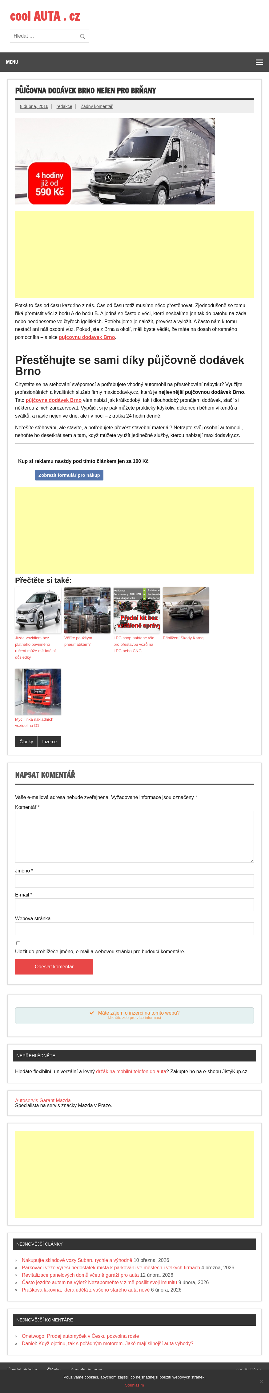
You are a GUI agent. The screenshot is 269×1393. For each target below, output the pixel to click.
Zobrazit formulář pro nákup (69, 475)
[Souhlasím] (261, 1381)
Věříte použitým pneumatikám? (78, 641)
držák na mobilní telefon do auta (131, 1072)
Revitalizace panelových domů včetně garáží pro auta (80, 1276)
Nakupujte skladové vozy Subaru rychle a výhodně (77, 1261)
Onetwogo (33, 1337)
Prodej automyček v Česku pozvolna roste (93, 1337)
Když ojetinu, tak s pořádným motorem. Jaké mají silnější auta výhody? (115, 1344)
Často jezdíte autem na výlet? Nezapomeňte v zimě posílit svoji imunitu (99, 1283)
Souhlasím (134, 1385)
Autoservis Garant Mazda (43, 1101)
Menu (12, 62)
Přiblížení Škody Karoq (183, 638)
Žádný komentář (97, 106)
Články (26, 741)
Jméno (24, 870)
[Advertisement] (135, 254)
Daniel (29, 1344)
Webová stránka (32, 918)
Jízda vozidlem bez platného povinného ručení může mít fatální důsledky (35, 647)
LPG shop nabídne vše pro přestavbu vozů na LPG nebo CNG (134, 644)
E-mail (23, 894)
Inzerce (49, 741)
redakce (64, 106)
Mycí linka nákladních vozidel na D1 (34, 722)
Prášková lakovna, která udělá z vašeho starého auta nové (86, 1290)
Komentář (27, 807)
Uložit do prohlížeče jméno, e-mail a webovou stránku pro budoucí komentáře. (100, 951)
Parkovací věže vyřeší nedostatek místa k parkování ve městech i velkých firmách (111, 1268)
